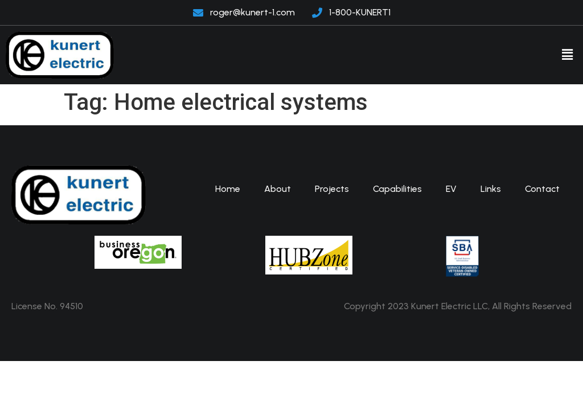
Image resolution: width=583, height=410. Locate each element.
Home (227, 188)
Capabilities (397, 188)
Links (491, 188)
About (277, 188)
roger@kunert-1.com (252, 12)
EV (451, 188)
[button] (567, 54)
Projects (332, 188)
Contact (542, 188)
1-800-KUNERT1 (360, 12)
